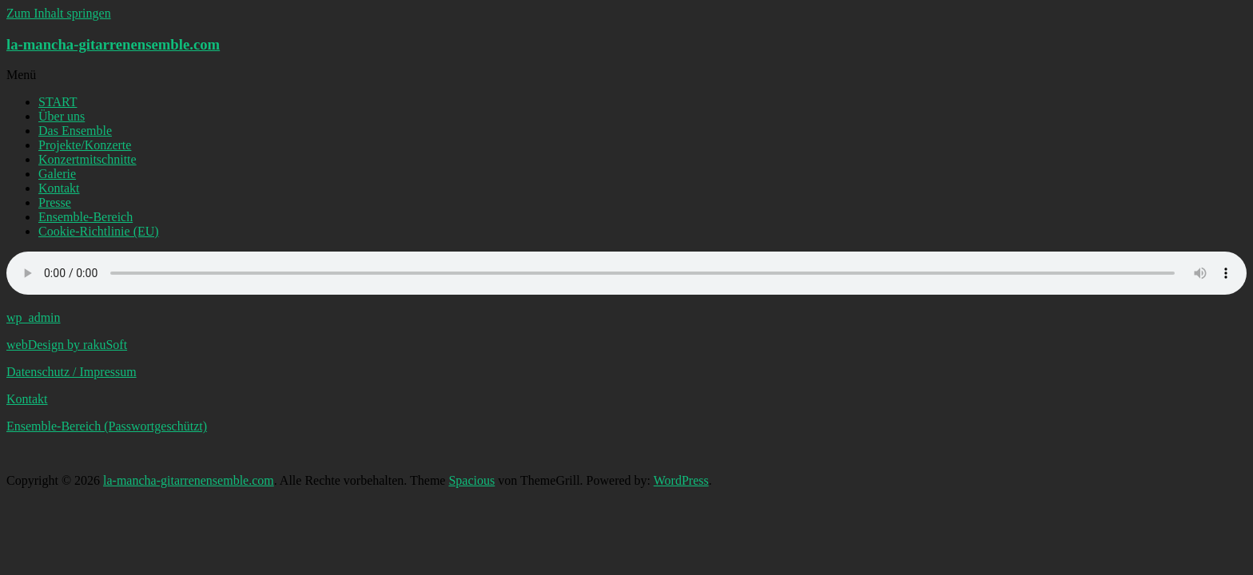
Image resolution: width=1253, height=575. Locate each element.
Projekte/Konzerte (84, 145)
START (57, 102)
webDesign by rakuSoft (66, 344)
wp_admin (33, 317)
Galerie (57, 173)
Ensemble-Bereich (85, 217)
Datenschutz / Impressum (71, 372)
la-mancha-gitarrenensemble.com (113, 44)
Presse (54, 202)
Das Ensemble (75, 130)
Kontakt (59, 188)
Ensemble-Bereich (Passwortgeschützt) (106, 426)
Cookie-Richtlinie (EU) (98, 231)
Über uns (61, 116)
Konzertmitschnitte (87, 159)
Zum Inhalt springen (58, 13)
